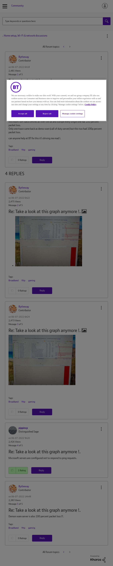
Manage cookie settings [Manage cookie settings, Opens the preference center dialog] (72, 113)
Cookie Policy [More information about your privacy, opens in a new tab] (90, 104)
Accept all (22, 113)
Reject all (47, 113)
